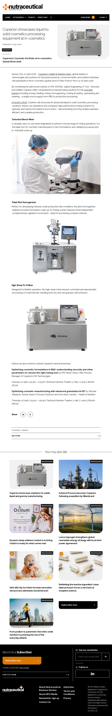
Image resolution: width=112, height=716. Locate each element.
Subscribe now (69, 605)
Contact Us (45, 702)
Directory (43, 17)
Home (7, 17)
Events (31, 17)
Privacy (67, 698)
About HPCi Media (48, 694)
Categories (18, 17)
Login (102, 17)
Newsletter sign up (49, 698)
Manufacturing (7, 49)
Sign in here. (24, 668)
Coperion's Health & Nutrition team (54, 74)
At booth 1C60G (19, 102)
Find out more (9, 675)
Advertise (68, 687)
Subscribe (87, 17)
